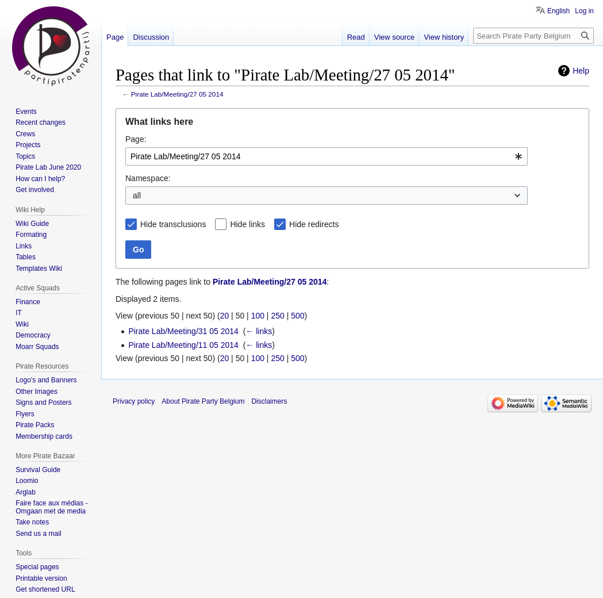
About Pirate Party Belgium (203, 401)
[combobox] (326, 156)
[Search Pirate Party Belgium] (533, 36)
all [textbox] (137, 195)
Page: (136, 139)
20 (224, 315)
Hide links (247, 224)
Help (581, 70)
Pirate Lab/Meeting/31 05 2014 (183, 331)
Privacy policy (134, 401)
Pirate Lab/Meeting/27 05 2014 (177, 94)
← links (258, 331)
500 (297, 315)
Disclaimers (269, 401)
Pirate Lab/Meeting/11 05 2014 (183, 345)
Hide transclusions (173, 224)
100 (257, 315)
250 (277, 315)
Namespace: (148, 178)
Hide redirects (314, 224)
